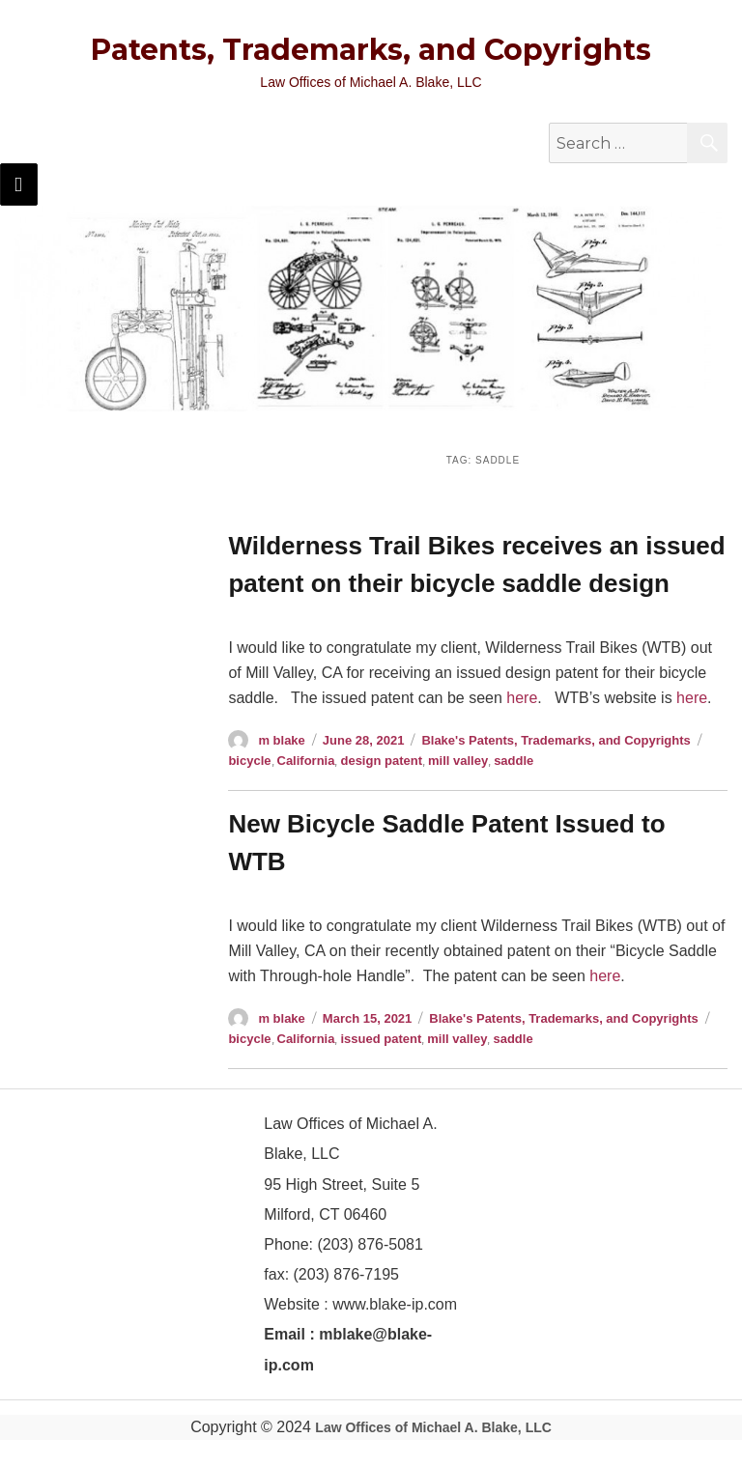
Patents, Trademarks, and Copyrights (371, 50)
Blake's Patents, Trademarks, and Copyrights (555, 740)
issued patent (380, 1038)
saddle (513, 760)
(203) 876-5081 (368, 1244)
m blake (281, 740)
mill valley (458, 760)
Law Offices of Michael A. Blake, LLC (433, 1427)
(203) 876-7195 (346, 1274)
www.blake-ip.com (394, 1304)
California (306, 760)
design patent (381, 760)
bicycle (249, 760)
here (521, 698)
